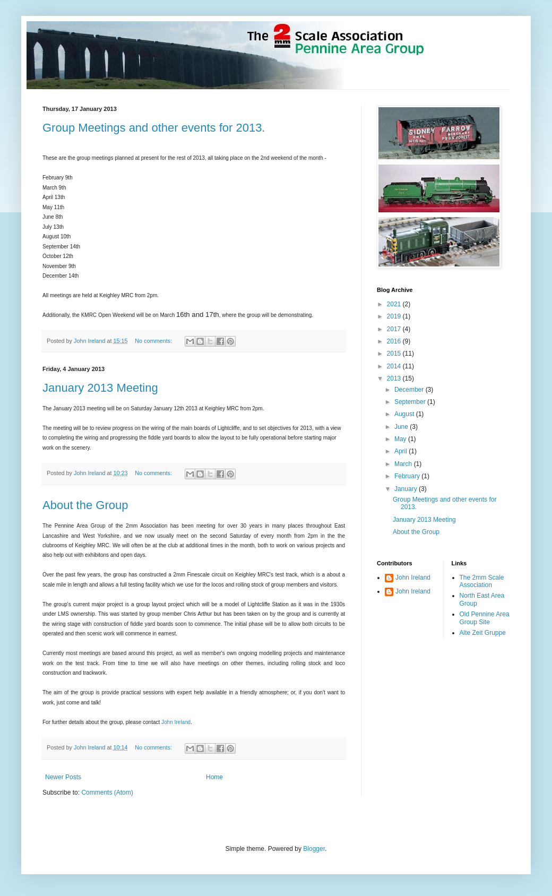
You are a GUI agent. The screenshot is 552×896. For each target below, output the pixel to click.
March (404, 464)
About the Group (85, 505)
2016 (395, 341)
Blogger (314, 848)
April (401, 451)
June (402, 426)
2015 (395, 353)
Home (214, 777)
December (410, 389)
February (407, 476)
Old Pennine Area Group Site (485, 617)
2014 (395, 366)
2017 (395, 329)
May (401, 439)
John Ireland (176, 722)
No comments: (154, 341)
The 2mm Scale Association (482, 581)
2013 (395, 378)
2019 (395, 316)
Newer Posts (63, 777)
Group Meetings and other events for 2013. (153, 127)
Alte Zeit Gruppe (483, 632)
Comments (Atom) (107, 792)
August (405, 414)
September (410, 402)
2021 (395, 304)
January (406, 489)
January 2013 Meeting (100, 387)
